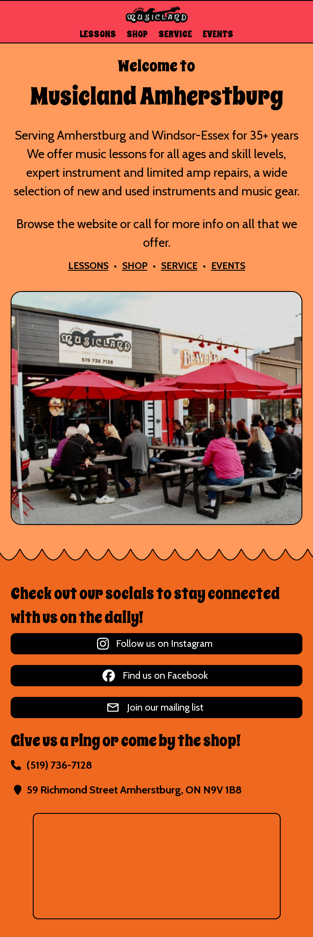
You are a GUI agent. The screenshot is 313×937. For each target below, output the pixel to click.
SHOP (137, 34)
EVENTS (218, 34)
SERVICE (175, 34)
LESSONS (98, 34)
